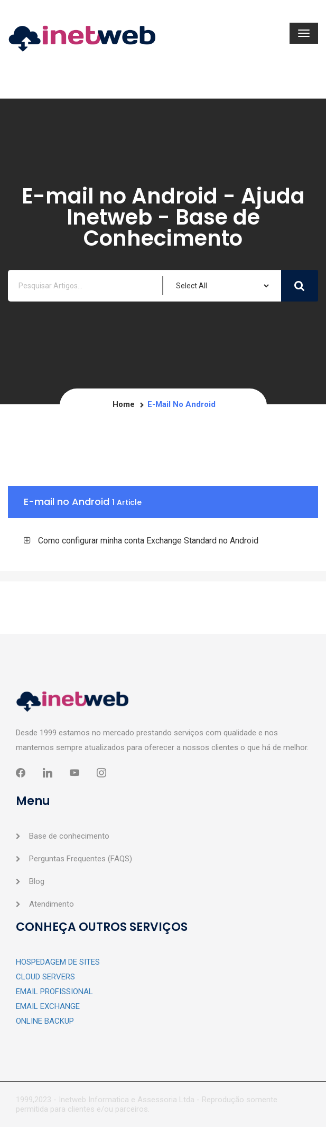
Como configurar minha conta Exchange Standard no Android (148, 541)
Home (124, 404)
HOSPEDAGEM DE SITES (58, 962)
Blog (36, 881)
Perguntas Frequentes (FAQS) (80, 858)
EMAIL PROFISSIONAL (54, 991)
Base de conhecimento (69, 836)
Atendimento (51, 904)
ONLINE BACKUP (45, 1021)
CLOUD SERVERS (45, 977)
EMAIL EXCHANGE (48, 1006)
